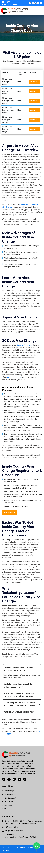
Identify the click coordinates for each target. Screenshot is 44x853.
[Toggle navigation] (39, 10)
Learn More (9, 512)
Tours (5, 809)
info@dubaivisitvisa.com (12, 2)
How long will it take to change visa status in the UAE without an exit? (18, 694)
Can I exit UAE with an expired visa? (18, 712)
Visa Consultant (9, 798)
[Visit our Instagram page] (33, 3)
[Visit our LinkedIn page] (35, 3)
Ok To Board (7, 802)
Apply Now (34, 82)
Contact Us (7, 805)
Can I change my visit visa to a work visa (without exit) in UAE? (19, 669)
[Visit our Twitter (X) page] (38, 3)
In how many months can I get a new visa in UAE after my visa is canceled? (19, 704)
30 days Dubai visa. (24, 345)
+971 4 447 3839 (9, 4)
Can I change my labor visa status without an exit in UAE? (18, 685)
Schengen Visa (8, 794)
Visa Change (8, 791)
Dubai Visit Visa (27, 848)
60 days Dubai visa (14, 377)
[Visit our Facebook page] (30, 3)
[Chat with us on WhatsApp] (41, 3)
